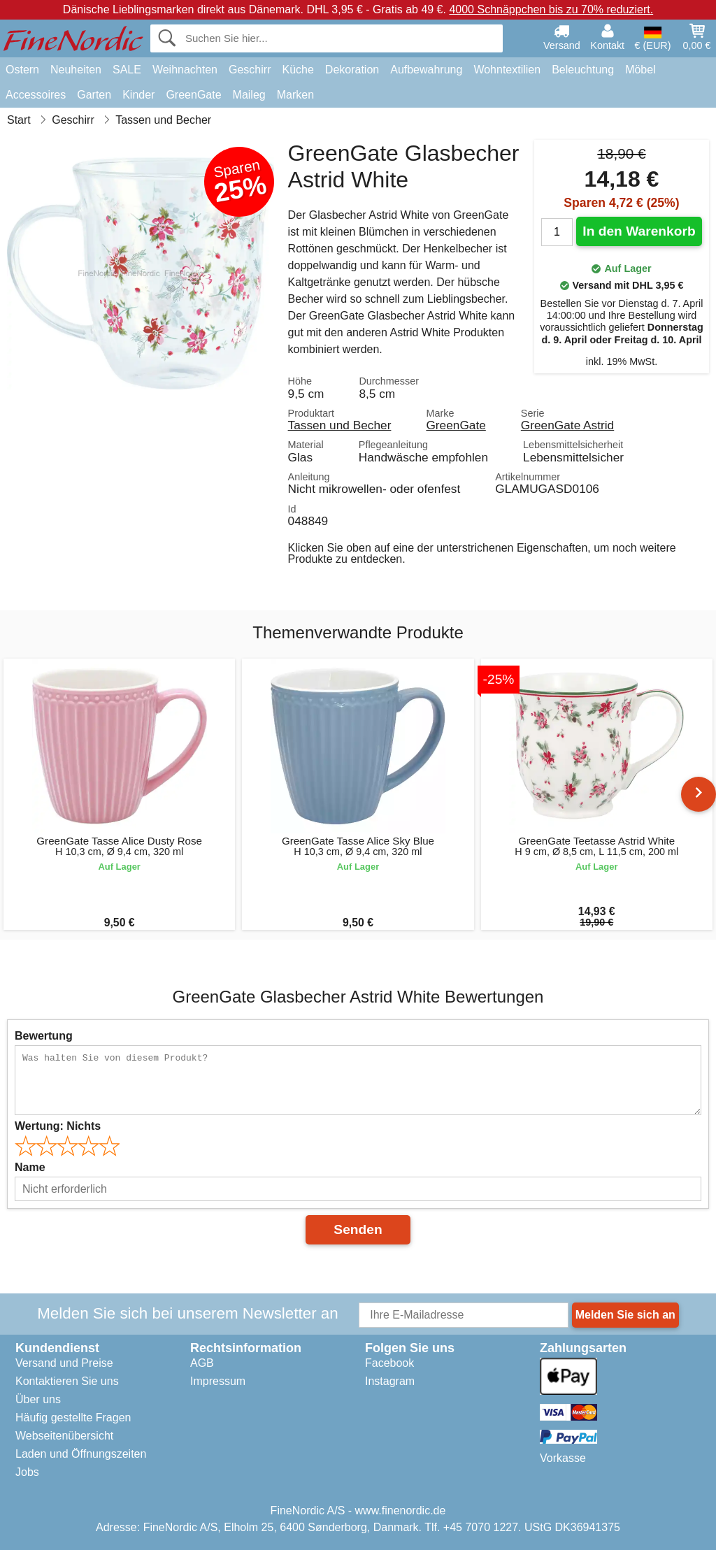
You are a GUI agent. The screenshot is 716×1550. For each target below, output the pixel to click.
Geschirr (250, 70)
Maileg (249, 95)
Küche (297, 70)
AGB (202, 1363)
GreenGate (193, 95)
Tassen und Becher (340, 425)
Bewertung (44, 1036)
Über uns (38, 1399)
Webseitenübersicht (64, 1436)
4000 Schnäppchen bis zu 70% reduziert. (551, 9)
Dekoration (352, 70)
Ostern (22, 70)
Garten (94, 95)
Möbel (640, 70)
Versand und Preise (64, 1363)
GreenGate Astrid (567, 425)
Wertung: (58, 1126)
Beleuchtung (583, 70)
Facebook (389, 1363)
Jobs (27, 1472)
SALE (127, 70)
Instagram (390, 1381)
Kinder (138, 95)
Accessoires (36, 95)
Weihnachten (184, 70)
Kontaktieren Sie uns (67, 1381)
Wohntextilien (506, 70)
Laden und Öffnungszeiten (80, 1454)
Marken (295, 95)
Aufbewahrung (426, 70)
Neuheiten (75, 70)
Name (30, 1167)
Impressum (217, 1381)
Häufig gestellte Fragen (73, 1417)
